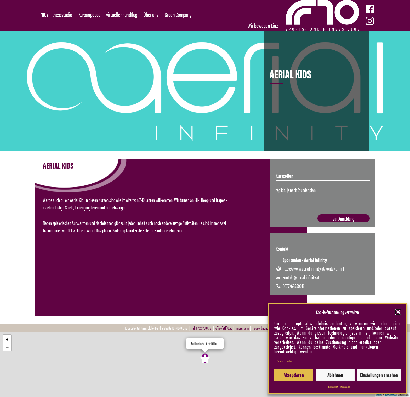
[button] (398, 311)
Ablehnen (335, 374)
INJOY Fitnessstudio (55, 14)
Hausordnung (261, 328)
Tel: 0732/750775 (201, 328)
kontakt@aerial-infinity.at (301, 277)
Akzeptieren (294, 374)
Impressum (345, 386)
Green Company (178, 14)
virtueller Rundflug (121, 14)
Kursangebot (89, 14)
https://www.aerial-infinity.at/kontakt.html (313, 268)
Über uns (151, 14)
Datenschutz (333, 386)
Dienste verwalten (284, 361)
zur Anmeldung (343, 218)
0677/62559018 (294, 285)
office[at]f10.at (223, 328)
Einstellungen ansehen (379, 374)
